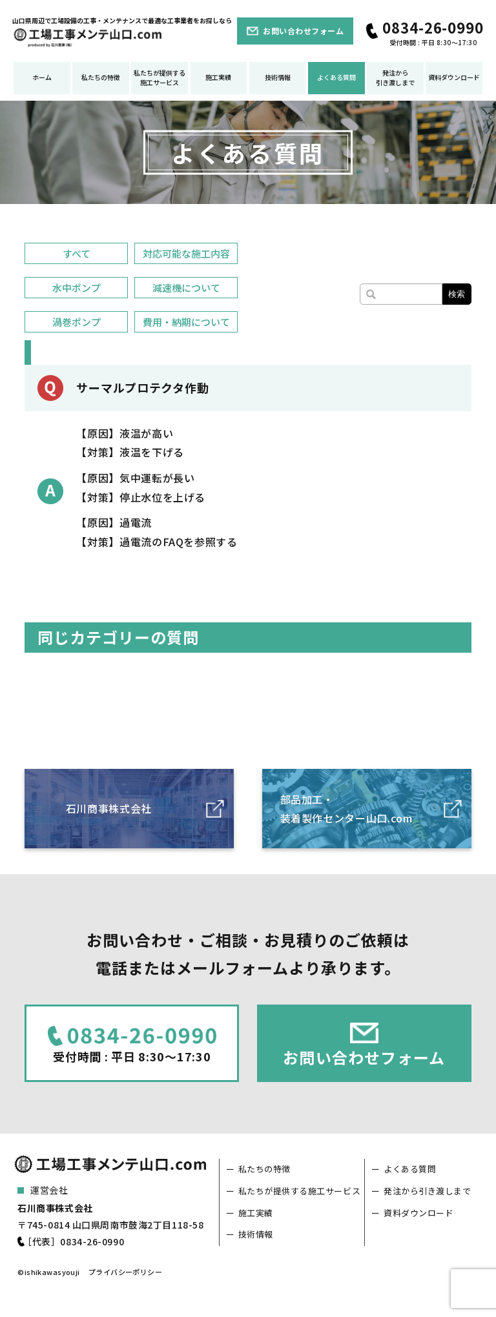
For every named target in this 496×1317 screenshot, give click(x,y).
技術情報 (278, 77)
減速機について (186, 287)
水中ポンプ (76, 287)
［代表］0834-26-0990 (73, 1241)
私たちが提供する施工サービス (159, 77)
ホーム (42, 77)
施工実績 (218, 77)
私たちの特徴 (100, 77)
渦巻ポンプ (76, 322)
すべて (76, 253)
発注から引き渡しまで (395, 77)
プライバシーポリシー (125, 1272)
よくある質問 (336, 77)
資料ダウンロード (454, 77)
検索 (456, 294)
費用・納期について (186, 322)
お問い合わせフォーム (303, 30)
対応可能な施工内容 (186, 253)
